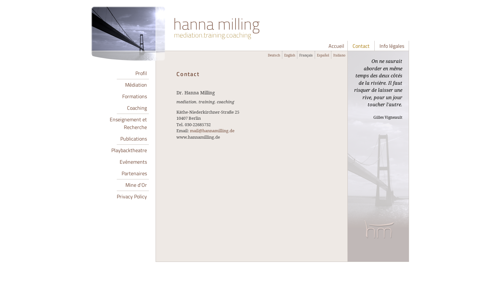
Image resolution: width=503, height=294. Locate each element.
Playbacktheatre (129, 150)
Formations (134, 96)
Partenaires (134, 173)
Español (323, 55)
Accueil (336, 46)
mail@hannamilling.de (212, 131)
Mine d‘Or (136, 185)
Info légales (391, 46)
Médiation (136, 85)
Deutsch (274, 55)
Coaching (137, 108)
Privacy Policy (132, 196)
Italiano (339, 55)
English (289, 55)
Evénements (133, 162)
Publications (133, 139)
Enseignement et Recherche (128, 123)
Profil (141, 73)
